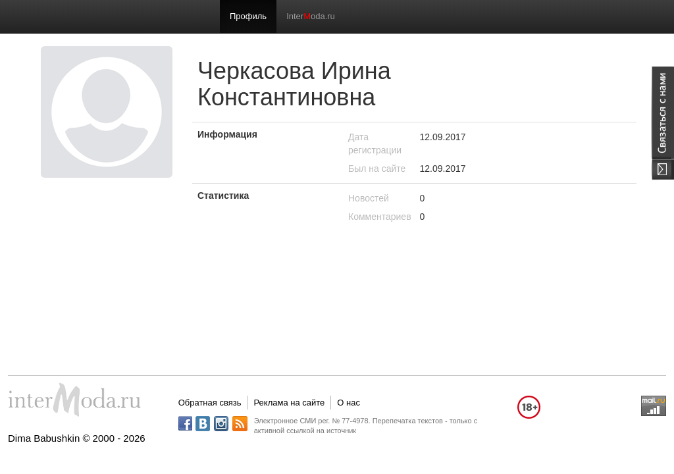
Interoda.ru (310, 16)
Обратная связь (210, 403)
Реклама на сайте (288, 403)
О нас (348, 403)
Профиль (248, 16)
